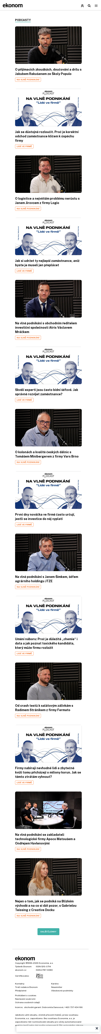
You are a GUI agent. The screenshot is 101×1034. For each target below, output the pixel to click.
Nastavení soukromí (25, 999)
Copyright (20, 963)
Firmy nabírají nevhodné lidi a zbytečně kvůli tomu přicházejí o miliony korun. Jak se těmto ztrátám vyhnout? (48, 772)
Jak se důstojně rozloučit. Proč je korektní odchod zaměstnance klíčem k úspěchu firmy (47, 136)
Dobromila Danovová (52, 1007)
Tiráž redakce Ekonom (26, 987)
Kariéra (54, 983)
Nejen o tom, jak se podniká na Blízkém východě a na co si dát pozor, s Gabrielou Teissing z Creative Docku (46, 905)
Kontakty (19, 983)
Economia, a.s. (46, 963)
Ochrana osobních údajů (27, 1002)
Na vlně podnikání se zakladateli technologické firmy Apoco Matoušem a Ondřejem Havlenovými (45, 839)
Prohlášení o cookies (25, 995)
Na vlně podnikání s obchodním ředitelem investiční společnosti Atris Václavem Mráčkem (46, 327)
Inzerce (19, 1007)
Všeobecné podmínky (62, 990)
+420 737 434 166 (73, 1007)
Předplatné (20, 990)
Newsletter (56, 987)
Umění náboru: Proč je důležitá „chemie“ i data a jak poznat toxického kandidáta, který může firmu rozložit (46, 643)
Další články (48, 931)
